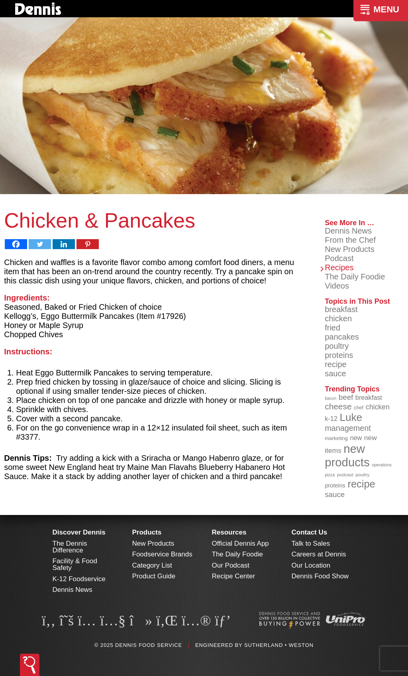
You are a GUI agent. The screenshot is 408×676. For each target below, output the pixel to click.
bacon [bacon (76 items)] (330, 398)
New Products (350, 249)
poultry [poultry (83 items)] (362, 474)
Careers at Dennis (319, 554)
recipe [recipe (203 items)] (361, 483)
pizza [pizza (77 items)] (330, 474)
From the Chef (350, 240)
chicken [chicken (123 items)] (378, 407)
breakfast (341, 309)
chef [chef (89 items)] (358, 408)
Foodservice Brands (162, 554)
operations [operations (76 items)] (382, 464)
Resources (229, 532)
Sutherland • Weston (279, 645)
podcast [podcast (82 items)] (345, 474)
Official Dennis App (240, 543)
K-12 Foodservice (79, 579)
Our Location (311, 565)
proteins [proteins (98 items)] (335, 485)
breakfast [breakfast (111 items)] (368, 397)
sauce (335, 373)
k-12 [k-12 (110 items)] (331, 418)
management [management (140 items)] (348, 428)
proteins (339, 355)
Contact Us (310, 532)
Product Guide (154, 576)
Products (147, 532)
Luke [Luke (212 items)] (350, 417)
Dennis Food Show (320, 576)
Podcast (339, 258)
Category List (152, 565)
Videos (337, 285)
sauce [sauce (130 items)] (335, 494)
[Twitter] (40, 244)
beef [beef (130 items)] (346, 397)
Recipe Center (233, 576)
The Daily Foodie (355, 276)
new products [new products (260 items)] (347, 455)
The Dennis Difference (70, 547)
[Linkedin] (64, 244)
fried (332, 327)
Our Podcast (231, 565)
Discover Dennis (79, 532)
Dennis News (348, 230)
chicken (338, 318)
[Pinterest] (87, 244)
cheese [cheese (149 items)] (338, 406)
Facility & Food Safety (75, 564)
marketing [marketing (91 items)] (336, 438)
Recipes (339, 267)
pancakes (342, 336)
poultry (337, 346)
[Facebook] (16, 244)
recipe (335, 364)
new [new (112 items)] (356, 437)
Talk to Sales (311, 543)
